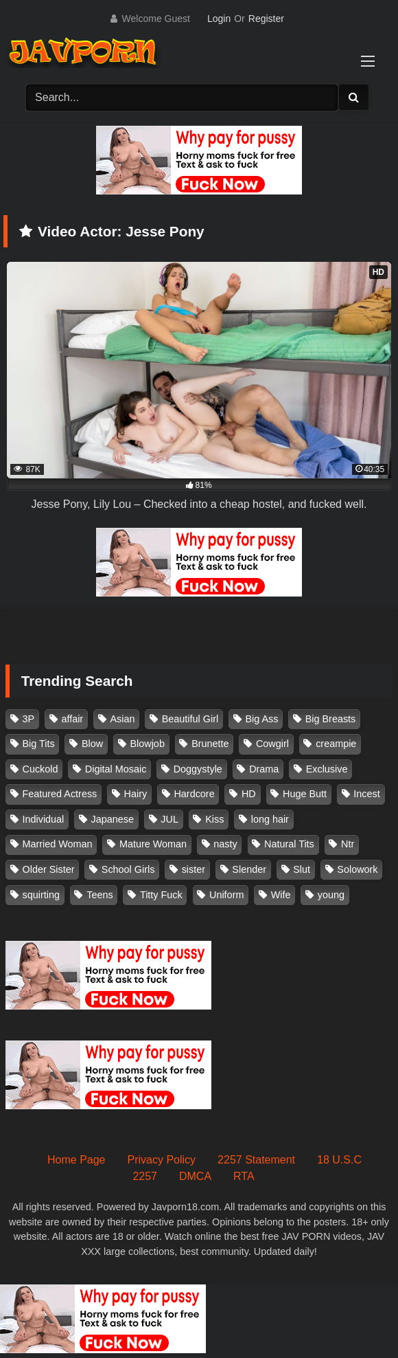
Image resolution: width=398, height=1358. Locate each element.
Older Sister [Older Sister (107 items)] (49, 869)
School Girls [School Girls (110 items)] (128, 869)
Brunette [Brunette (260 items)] (210, 743)
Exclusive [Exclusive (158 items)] (327, 769)
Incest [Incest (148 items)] (366, 793)
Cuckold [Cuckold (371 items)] (40, 769)
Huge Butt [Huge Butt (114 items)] (305, 793)
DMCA (195, 1176)
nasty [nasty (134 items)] (225, 843)
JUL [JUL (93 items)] (169, 819)
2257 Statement (256, 1160)
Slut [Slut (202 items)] (301, 869)
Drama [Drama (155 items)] (264, 769)
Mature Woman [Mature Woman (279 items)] (153, 843)
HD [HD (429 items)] (249, 793)
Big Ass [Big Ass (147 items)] (261, 718)
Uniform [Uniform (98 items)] (226, 894)
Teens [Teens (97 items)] (99, 894)
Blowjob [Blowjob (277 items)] (147, 743)
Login (219, 18)
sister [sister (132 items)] (193, 869)
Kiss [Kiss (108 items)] (214, 819)
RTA (244, 1176)
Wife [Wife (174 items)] (281, 894)
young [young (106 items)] (331, 894)
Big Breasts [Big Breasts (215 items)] (330, 718)
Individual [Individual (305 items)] (44, 819)
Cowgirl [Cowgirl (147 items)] (272, 743)
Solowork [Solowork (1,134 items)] (357, 869)
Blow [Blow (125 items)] (92, 743)
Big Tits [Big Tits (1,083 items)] (39, 743)
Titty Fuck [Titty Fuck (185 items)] (161, 894)
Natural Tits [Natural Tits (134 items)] (289, 843)
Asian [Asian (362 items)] (122, 718)
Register (266, 18)
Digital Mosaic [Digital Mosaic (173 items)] (116, 769)
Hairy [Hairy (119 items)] (136, 793)
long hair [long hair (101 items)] (270, 819)
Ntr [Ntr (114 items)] (347, 843)
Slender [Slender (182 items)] (249, 869)
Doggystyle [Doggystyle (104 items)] (198, 769)
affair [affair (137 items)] (72, 718)
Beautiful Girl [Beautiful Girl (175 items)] (190, 718)
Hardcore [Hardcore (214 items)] (194, 793)
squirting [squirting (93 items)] (41, 894)
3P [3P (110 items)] (29, 718)
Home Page (76, 1160)
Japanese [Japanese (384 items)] (112, 819)
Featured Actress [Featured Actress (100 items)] (60, 793)
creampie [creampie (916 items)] (336, 743)
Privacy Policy (162, 1160)
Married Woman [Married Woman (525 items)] (58, 843)
